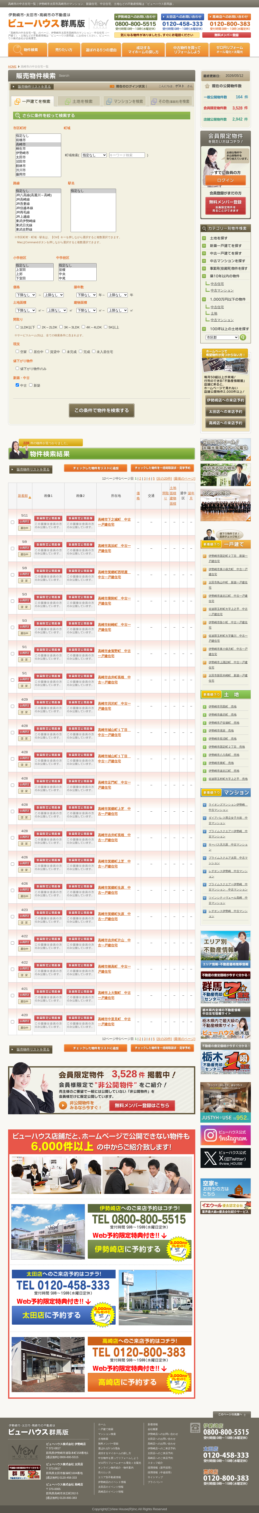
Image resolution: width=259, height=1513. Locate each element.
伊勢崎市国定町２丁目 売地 (227, 746)
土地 (214, 313)
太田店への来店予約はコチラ (225, 412)
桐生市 (38, 149)
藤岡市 (38, 174)
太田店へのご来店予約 (160, 1453)
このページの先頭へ (232, 1414)
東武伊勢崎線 (38, 221)
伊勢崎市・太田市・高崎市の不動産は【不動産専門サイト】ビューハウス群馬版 (44, 21)
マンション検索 (107, 1434)
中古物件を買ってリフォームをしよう (187, 50)
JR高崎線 (38, 199)
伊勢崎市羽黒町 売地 (222, 706)
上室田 (34, 270)
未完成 (69, 352)
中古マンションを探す (226, 261)
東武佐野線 (38, 230)
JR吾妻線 (38, 204)
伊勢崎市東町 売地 (221, 762)
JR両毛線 (38, 212)
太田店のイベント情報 (110, 1486)
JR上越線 (38, 217)
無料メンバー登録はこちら (142, 1105)
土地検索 (103, 1438)
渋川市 (38, 170)
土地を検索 (78, 101)
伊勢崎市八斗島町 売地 (224, 754)
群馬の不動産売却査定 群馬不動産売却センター (225, 987)
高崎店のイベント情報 (110, 1491)
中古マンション (222, 290)
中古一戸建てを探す (226, 253)
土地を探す (226, 238)
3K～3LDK (69, 327)
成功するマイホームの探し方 (143, 50)
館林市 (38, 166)
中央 (77, 274)
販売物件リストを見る (34, 86)
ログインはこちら (225, 180)
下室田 (34, 278)
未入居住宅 (102, 352)
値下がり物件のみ (31, 369)
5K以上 (111, 327)
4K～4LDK (92, 327)
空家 (21, 352)
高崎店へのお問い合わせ (162, 1443)
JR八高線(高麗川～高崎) (38, 195)
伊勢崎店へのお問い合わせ (163, 1434)
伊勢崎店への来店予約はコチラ (225, 400)
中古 (21, 385)
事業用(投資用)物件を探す (226, 269)
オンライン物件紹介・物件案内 (116, 1467)
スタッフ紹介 (225, 505)
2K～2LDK (47, 327)
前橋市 (38, 140)
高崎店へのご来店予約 (160, 1458)
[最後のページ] (184, 478)
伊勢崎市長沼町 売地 (222, 738)
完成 (84, 352)
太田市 (38, 157)
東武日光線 (38, 225)
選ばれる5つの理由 (101, 50)
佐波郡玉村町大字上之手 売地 (228, 778)
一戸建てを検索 (32, 101)
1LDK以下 (25, 327)
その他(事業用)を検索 (170, 101)
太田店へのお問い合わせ (162, 1438)
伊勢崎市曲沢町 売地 (222, 714)
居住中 (36, 352)
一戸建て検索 (105, 1429)
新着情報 (153, 1424)
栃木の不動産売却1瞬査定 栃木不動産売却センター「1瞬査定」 (225, 1058)
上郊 (34, 274)
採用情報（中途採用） (160, 1472)
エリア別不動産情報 (109, 1477)
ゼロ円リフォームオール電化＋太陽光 (119, 1462)
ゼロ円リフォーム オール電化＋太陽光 (229, 50)
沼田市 (38, 162)
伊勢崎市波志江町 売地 (224, 770)
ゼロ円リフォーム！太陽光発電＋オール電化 (225, 449)
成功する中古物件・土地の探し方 (225, 474)
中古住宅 (217, 284)
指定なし (38, 136)
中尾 (77, 278)
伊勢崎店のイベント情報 (112, 1482)
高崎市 (38, 144)
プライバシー (155, 1482)
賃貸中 (53, 352)
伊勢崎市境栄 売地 (221, 730)
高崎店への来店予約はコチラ (225, 423)
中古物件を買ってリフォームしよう (118, 1458)
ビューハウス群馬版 (40, 1430)
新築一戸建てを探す (226, 246)
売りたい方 (64, 50)
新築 (34, 385)
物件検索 (27, 50)
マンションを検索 (124, 101)
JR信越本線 (38, 208)
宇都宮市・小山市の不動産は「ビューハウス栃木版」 (225, 1022)
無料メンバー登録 (108, 1443)
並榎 (77, 270)
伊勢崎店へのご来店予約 (162, 1448)
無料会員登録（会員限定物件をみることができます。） (225, 206)
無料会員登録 (226, 35)
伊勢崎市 (38, 153)
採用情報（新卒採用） (160, 1467)
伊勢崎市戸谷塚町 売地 (224, 722)
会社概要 (153, 1429)
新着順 (23, 496)
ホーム (102, 1424)
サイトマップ (155, 1477)
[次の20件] (164, 478)
